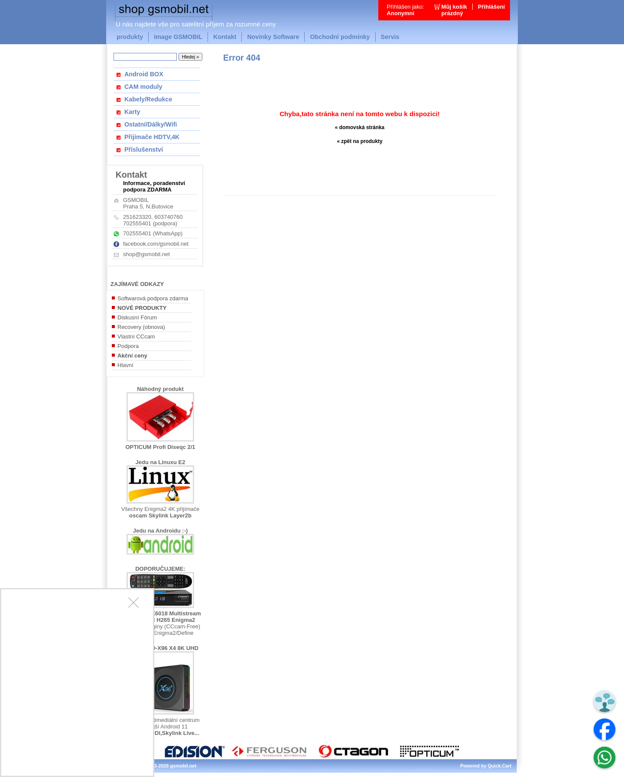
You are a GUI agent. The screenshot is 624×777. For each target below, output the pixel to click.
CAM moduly (143, 86)
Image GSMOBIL (178, 36)
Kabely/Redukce (148, 99)
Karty (132, 111)
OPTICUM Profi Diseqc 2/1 (160, 447)
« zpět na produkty (359, 141)
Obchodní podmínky (340, 36)
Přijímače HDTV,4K (151, 136)
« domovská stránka (360, 127)
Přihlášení (491, 6)
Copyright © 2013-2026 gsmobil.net (157, 765)
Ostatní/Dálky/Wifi (150, 124)
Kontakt (224, 36)
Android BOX (143, 74)
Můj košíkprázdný (454, 9)
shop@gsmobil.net (146, 254)
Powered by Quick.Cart (485, 765)
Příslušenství (143, 149)
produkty (130, 36)
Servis (390, 36)
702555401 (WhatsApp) (152, 233)
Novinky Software (273, 36)
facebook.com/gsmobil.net (155, 244)
